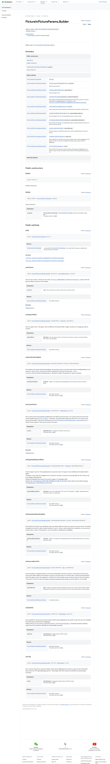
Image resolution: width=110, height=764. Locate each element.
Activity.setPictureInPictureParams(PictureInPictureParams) (45, 261)
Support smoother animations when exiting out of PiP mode (61, 579)
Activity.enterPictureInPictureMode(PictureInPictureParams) (67, 102)
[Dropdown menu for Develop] (47, 2)
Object (33, 31)
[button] (10, 17)
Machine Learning (41, 761)
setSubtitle (52, 136)
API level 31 (88, 357)
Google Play (54, 2)
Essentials (19, 2)
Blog (66, 2)
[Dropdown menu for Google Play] (59, 2)
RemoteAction (63, 83)
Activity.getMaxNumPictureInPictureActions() (65, 279)
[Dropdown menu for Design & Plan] (37, 2)
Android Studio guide (86, 761)
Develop (38, 16)
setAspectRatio (53, 90)
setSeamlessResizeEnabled (57, 120)
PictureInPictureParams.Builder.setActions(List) (71, 420)
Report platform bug (100, 759)
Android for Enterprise (27, 761)
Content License (65, 704)
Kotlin (84, 24)
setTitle (52, 146)
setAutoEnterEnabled (55, 97)
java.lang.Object (30, 34)
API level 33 (88, 192)
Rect (62, 128)
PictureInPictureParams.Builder (36, 83)
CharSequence (61, 136)
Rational (61, 90)
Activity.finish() (42, 418)
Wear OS (54, 761)
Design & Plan (31, 2)
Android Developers (30, 16)
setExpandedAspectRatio (56, 113)
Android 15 (69, 759)
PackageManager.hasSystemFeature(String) (39, 483)
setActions (52, 83)
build (50, 79)
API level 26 (88, 20)
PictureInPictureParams (42, 45)
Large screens (55, 759)
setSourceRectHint (54, 128)
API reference (6, 7)
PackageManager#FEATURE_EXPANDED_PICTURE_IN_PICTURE (50, 481)
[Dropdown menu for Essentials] (24, 2)
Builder (29, 60)
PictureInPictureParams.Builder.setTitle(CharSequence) (52, 623)
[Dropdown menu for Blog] (69, 2)
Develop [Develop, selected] (43, 2)
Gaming (39, 759)
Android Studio (103, 2)
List (57, 83)
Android (24, 759)
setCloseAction (53, 106)
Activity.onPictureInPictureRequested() (38, 373)
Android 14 (69, 761)
